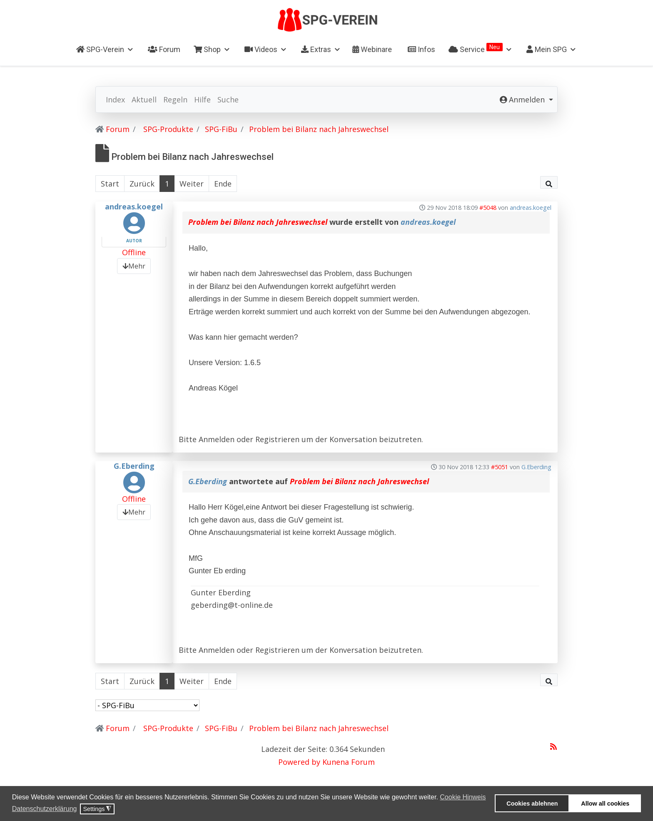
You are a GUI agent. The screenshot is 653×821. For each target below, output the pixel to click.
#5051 (499, 467)
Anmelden (216, 439)
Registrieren (277, 439)
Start (110, 184)
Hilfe (202, 99)
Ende (223, 184)
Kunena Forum (348, 762)
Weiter (191, 184)
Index (115, 99)
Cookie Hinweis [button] (463, 797)
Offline (134, 252)
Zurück (142, 184)
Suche (228, 99)
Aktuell (144, 99)
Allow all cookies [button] (605, 803)
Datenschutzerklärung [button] (44, 808)
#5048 (487, 207)
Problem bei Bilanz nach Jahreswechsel (257, 222)
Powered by (299, 762)
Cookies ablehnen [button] (532, 803)
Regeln (175, 99)
